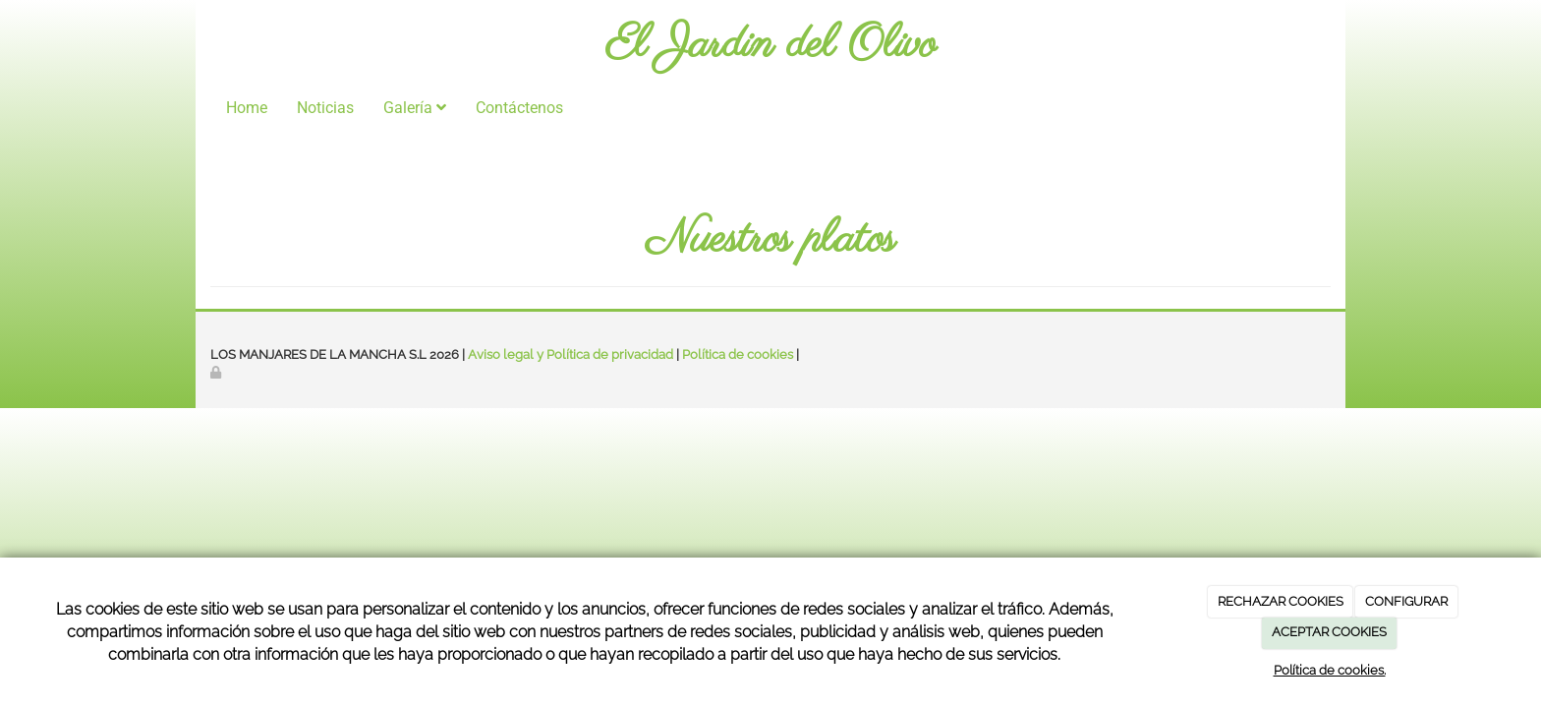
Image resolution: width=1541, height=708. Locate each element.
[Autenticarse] (217, 372)
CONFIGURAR (1406, 601)
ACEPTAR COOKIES (1329, 631)
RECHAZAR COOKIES (1280, 601)
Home (246, 107)
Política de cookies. (1330, 670)
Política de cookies (737, 354)
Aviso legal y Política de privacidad (570, 354)
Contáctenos (519, 107)
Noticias (325, 107)
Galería (414, 107)
